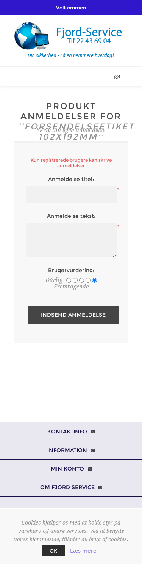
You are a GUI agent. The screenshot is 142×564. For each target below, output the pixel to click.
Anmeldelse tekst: (71, 216)
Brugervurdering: (71, 270)
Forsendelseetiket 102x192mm (79, 131)
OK (53, 551)
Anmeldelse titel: (71, 179)
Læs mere (83, 550)
